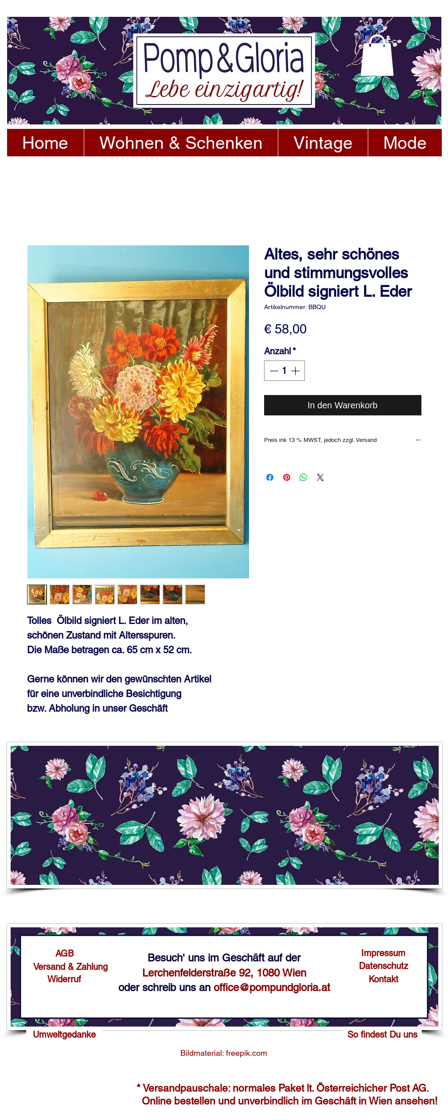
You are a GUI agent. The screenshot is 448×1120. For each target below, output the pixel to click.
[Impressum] (383, 953)
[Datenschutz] (383, 966)
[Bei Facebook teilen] (270, 477)
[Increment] (296, 370)
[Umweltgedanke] (64, 1034)
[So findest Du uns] (382, 1034)
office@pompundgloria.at (272, 987)
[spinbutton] (284, 370)
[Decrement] (272, 370)
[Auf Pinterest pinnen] (286, 477)
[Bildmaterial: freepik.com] (224, 1053)
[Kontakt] (383, 979)
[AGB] (64, 953)
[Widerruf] (64, 979)
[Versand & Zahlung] (70, 966)
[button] (377, 55)
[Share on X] (320, 477)
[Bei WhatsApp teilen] (303, 477)
